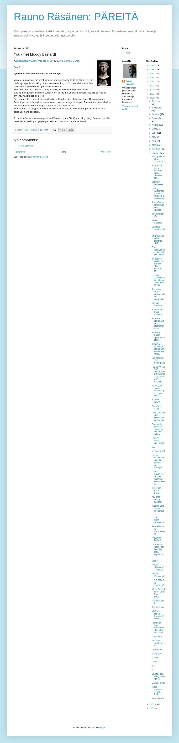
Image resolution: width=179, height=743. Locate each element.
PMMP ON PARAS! (156, 539)
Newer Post (20, 152)
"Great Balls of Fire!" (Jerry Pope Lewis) (158, 593)
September (157, 118)
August (155, 125)
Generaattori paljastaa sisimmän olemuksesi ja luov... (157, 429)
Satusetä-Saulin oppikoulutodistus (158, 336)
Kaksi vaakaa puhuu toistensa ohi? (157, 240)
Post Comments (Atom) (37, 157)
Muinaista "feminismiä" (158, 229)
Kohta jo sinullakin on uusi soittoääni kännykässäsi (158, 477)
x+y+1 (154, 662)
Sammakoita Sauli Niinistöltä (157, 312)
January (156, 153)
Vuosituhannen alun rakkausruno (157, 510)
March (155, 145)
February (156, 149)
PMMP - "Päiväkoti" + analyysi (157, 567)
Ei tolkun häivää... (156, 400)
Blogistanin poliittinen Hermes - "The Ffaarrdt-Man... (157, 265)
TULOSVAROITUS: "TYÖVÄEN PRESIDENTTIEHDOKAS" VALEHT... (158, 374)
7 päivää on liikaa (156, 407)
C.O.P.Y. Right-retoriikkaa (157, 520)
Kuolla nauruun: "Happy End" (156, 690)
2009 (152, 86)
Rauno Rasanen (130, 82)
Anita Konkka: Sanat (68, 61)
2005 (152, 704)
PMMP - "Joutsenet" (158, 575)
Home (63, 152)
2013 (152, 69)
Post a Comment (25, 146)
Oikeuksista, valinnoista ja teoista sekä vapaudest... (158, 550)
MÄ (153, 447)
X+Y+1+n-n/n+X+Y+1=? (157, 643)
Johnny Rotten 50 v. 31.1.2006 (158, 159)
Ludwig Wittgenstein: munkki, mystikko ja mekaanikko (158, 193)
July (154, 129)
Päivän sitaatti (157, 607)
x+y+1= (154, 658)
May (154, 137)
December (156, 101)
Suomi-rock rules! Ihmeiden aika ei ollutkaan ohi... (156, 171)
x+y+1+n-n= (156, 649)
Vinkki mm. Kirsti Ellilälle (156, 490)
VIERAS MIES (158, 451)
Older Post (106, 152)
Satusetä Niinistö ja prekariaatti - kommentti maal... (158, 349)
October (156, 114)
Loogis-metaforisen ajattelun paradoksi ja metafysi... (158, 461)
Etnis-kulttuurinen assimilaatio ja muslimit (158, 251)
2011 (152, 77)
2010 (152, 81)
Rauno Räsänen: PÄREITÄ (76, 16)
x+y (153, 666)
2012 (152, 73)
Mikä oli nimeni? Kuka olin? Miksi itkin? (157, 615)
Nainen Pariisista (156, 221)
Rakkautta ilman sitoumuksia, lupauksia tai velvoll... (158, 628)
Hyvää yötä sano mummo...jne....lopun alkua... (158, 391)
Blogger (101, 727)
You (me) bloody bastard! (156, 499)
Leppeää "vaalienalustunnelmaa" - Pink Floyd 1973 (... (158, 280)
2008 (152, 90)
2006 (152, 98)
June (154, 133)
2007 (152, 94)
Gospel (154, 561)
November (156, 108)
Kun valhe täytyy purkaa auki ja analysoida (158, 294)
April (154, 141)
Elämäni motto (158, 683)
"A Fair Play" (157, 637)
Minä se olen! (157, 698)
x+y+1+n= (156, 654)
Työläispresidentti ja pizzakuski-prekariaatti (158, 416)
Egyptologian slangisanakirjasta (158, 676)
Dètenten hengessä (157, 183)
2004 (152, 708)
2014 (152, 65)
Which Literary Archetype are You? (33, 61)
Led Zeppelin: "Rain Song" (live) (158, 360)
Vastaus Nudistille (156, 304)
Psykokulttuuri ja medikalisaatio (158, 530)
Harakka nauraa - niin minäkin (158, 440)
